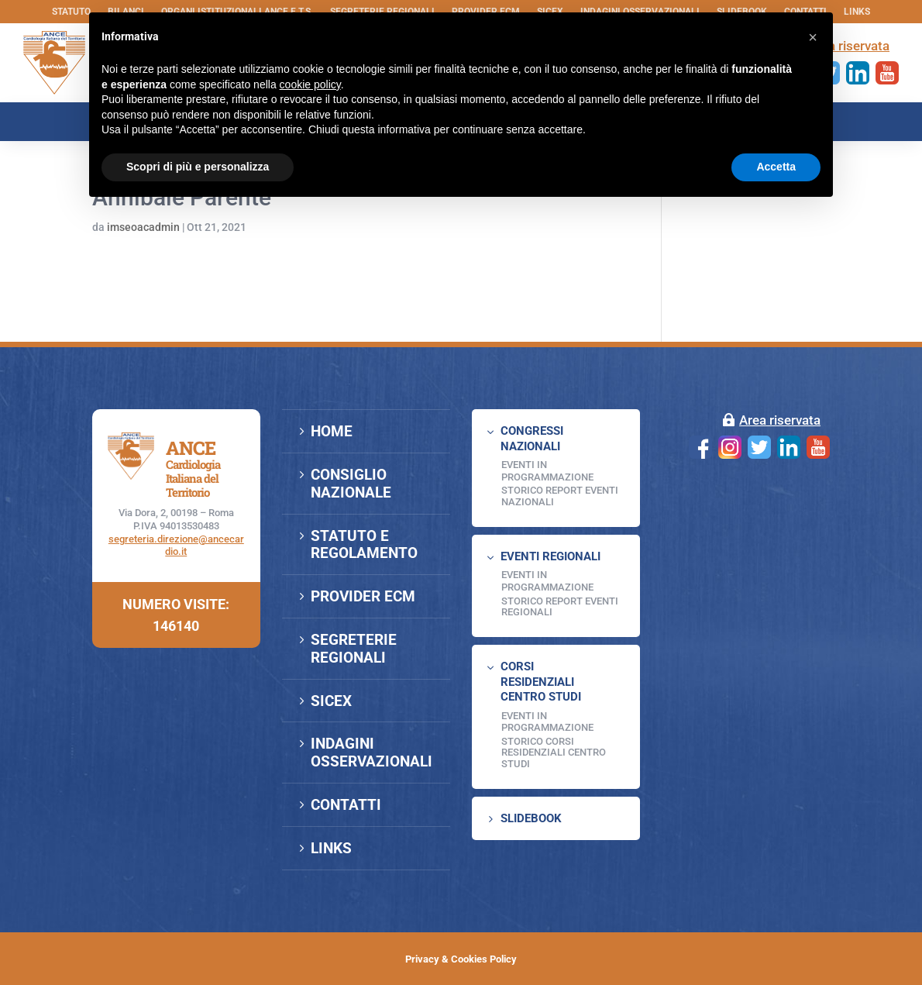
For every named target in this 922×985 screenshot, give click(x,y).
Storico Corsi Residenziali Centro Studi (553, 752)
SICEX (331, 701)
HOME (332, 431)
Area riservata (780, 420)
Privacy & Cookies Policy (461, 959)
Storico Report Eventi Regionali (559, 606)
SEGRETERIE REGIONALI (354, 648)
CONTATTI (346, 805)
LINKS (857, 11)
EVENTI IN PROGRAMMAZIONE (547, 471)
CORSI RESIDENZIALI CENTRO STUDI (541, 682)
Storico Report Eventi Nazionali (559, 495)
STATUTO (71, 11)
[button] (812, 37)
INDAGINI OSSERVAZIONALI (371, 752)
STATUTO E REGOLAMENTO (364, 545)
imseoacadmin (143, 227)
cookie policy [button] (310, 84)
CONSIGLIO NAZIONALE (351, 483)
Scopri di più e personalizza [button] (197, 166)
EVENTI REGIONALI (550, 556)
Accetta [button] (776, 166)
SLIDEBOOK (531, 818)
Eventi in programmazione (547, 722)
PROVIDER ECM (363, 596)
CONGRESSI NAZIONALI (532, 438)
